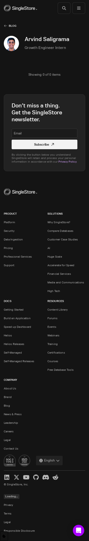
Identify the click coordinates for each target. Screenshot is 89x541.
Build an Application (17, 318)
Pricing (8, 248)
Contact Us (11, 448)
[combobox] (49, 460)
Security (9, 231)
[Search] (64, 8)
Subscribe (44, 144)
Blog (12, 25)
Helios (8, 335)
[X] (16, 477)
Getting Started (14, 309)
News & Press (13, 414)
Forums (52, 318)
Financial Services (59, 274)
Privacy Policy (67, 161)
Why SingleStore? (58, 222)
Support (9, 265)
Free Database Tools (60, 369)
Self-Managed (13, 352)
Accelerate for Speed (61, 265)
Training (52, 344)
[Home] (20, 8)
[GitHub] (36, 477)
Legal (7, 440)
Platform (9, 222)
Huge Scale (54, 256)
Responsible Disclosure (19, 530)
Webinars (53, 335)
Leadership (11, 422)
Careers (9, 431)
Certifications (56, 352)
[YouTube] (26, 477)
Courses (52, 361)
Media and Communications (65, 282)
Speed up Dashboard (17, 327)
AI (48, 248)
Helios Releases (14, 344)
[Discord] (46, 477)
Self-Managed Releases (19, 361)
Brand (8, 397)
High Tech (53, 291)
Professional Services (18, 256)
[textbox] (44, 133)
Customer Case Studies (62, 239)
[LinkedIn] (7, 477)
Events (51, 327)
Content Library (57, 309)
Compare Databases (60, 231)
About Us (10, 388)
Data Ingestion (13, 239)
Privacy (8, 505)
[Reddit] (55, 477)
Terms (7, 513)
